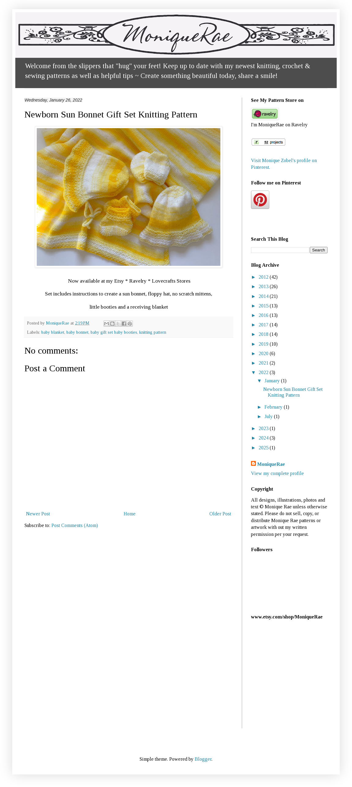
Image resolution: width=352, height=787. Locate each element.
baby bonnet (77, 332)
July (269, 416)
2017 (264, 324)
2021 (264, 363)
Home (130, 513)
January (272, 380)
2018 (264, 334)
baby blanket (52, 332)
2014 (264, 296)
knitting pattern (152, 332)
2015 (264, 305)
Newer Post (38, 513)
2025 (264, 447)
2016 (264, 315)
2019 (264, 344)
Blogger (203, 759)
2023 (264, 428)
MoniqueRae (271, 464)
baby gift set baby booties (114, 332)
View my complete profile (277, 473)
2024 (264, 437)
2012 (264, 277)
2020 (264, 353)
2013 (264, 286)
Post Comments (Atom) (74, 525)
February (274, 407)
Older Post (220, 513)
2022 (264, 372)
